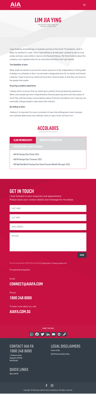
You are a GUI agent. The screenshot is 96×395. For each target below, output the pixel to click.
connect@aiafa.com (26, 285)
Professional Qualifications (28, 148)
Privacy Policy (46, 264)
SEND (82, 256)
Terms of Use (55, 352)
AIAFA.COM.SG (20, 313)
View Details (14, 362)
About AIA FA (14, 375)
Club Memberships (23, 141)
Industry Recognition (51, 141)
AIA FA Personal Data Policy (60, 355)
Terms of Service (58, 264)
